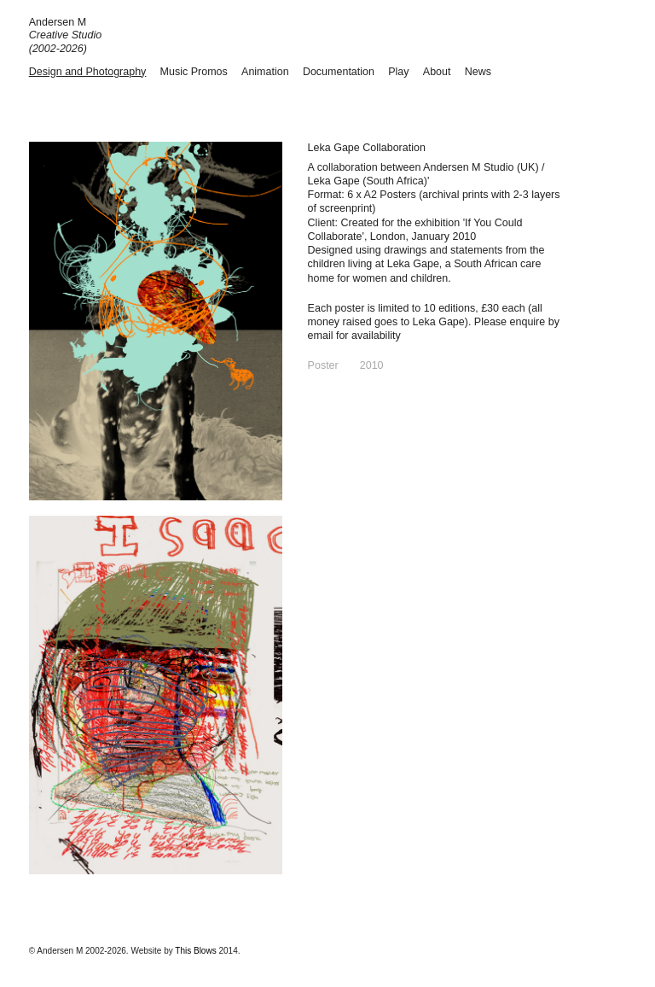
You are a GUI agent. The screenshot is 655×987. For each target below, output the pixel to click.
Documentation (338, 72)
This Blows (195, 950)
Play (398, 72)
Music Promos (194, 72)
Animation (265, 72)
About (437, 72)
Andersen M (57, 22)
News (478, 72)
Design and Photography (88, 72)
